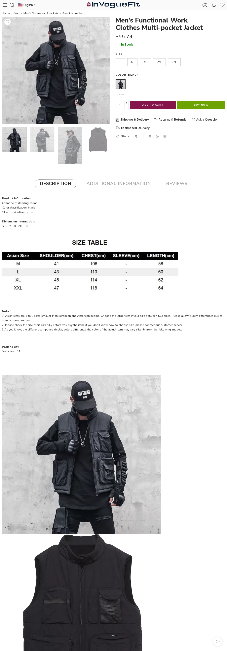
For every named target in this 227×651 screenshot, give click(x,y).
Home (6, 13)
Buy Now (201, 104)
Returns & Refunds (170, 120)
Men (16, 13)
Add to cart (153, 104)
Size (119, 54)
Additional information (119, 184)
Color (121, 75)
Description (55, 184)
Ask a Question (204, 120)
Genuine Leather (73, 13)
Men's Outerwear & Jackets (40, 13)
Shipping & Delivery (132, 120)
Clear (120, 94)
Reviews (176, 184)
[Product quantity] (120, 105)
